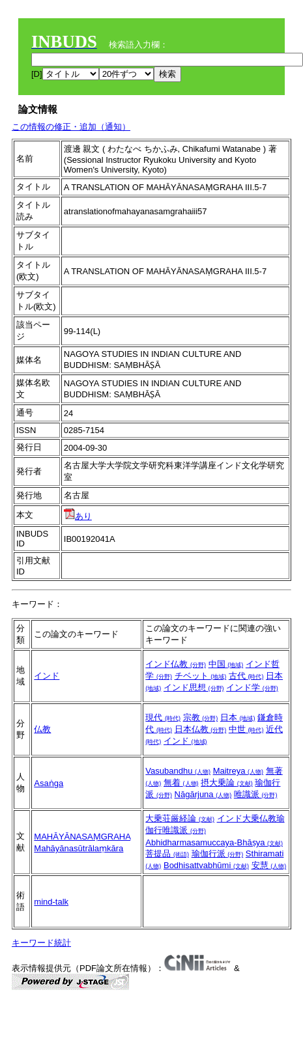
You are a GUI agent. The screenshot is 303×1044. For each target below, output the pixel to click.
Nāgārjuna (203, 794)
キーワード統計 (41, 943)
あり (78, 516)
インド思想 (194, 687)
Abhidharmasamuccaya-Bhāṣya (214, 842)
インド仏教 (175, 664)
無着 (181, 782)
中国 (226, 664)
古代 (246, 676)
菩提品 (167, 853)
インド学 (252, 687)
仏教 (42, 729)
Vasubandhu (177, 771)
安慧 (269, 865)
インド (46, 676)
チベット (201, 676)
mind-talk (51, 902)
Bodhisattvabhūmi (206, 865)
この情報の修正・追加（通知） (71, 127)
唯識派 (256, 794)
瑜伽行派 (218, 853)
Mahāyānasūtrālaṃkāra (78, 848)
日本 (237, 717)
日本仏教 (201, 729)
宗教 (200, 717)
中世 (246, 729)
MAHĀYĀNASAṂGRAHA (82, 836)
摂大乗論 (227, 782)
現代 (162, 717)
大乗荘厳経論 (179, 818)
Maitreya (238, 771)
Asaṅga (48, 783)
